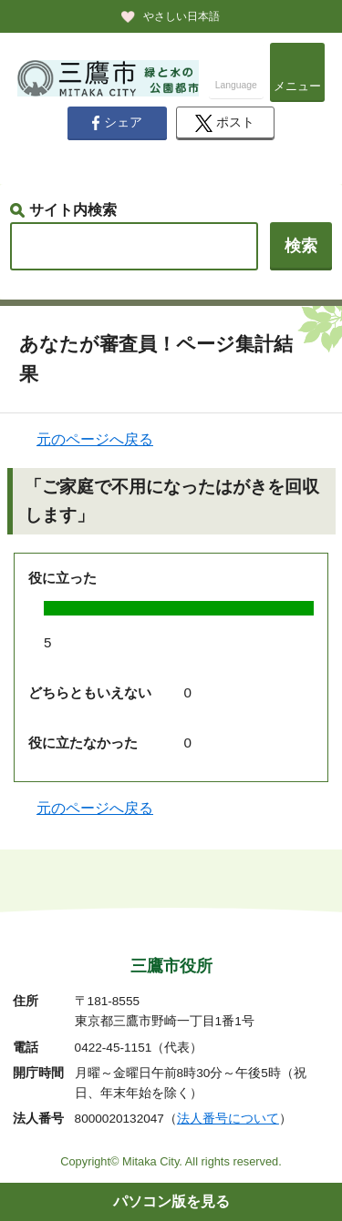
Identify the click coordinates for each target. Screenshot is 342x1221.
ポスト (224, 123)
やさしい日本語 (181, 16)
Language (236, 85)
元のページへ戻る (94, 439)
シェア (116, 123)
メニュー (297, 86)
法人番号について (228, 1118)
